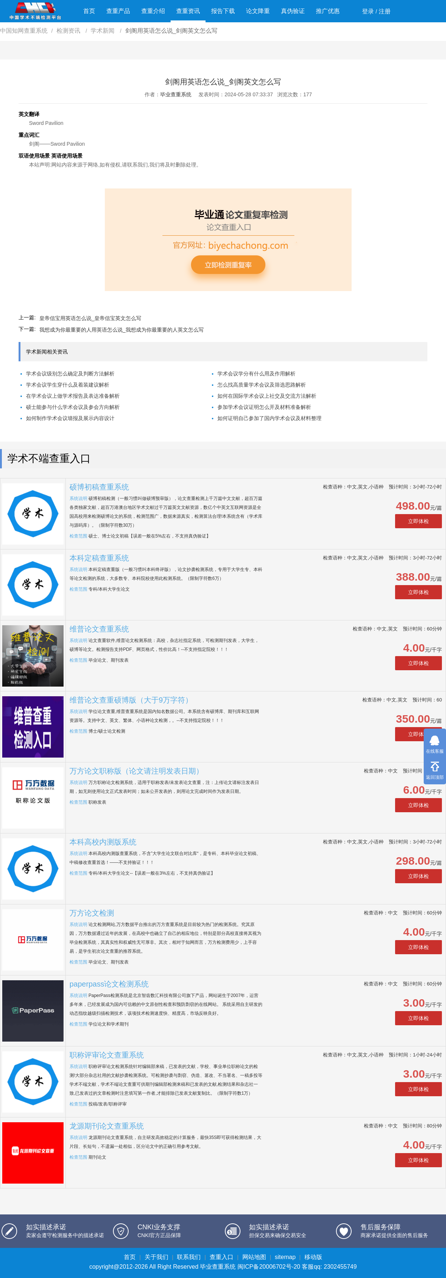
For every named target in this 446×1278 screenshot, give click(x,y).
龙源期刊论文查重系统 (107, 1126)
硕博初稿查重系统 (99, 487)
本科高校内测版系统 (103, 842)
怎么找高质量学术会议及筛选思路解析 (261, 385)
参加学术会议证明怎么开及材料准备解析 (264, 407)
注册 (385, 11)
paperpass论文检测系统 (109, 984)
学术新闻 (103, 31)
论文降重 (258, 11)
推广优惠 (328, 11)
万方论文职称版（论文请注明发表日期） (136, 771)
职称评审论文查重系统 (107, 1055)
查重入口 (221, 1257)
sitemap (285, 1257)
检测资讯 (69, 31)
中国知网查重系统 (24, 31)
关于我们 (156, 1257)
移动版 (313, 1257)
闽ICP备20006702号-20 (268, 1267)
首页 (89, 11)
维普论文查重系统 (99, 629)
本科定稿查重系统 (99, 558)
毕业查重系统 (175, 94)
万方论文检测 (92, 913)
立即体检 (418, 521)
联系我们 (189, 1257)
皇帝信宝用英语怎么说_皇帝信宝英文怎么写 (90, 318)
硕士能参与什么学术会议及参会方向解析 (73, 407)
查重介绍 (153, 11)
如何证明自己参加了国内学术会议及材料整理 (269, 418)
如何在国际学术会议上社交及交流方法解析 (266, 396)
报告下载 (223, 11)
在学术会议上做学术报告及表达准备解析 (73, 396)
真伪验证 (293, 11)
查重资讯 (188, 11)
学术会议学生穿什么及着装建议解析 (67, 385)
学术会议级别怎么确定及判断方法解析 (70, 374)
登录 (368, 11)
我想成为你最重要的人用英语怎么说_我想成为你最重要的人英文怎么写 (121, 330)
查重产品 (118, 11)
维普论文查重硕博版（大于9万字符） (131, 700)
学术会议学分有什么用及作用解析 (256, 374)
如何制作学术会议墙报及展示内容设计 (70, 418)
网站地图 (254, 1257)
